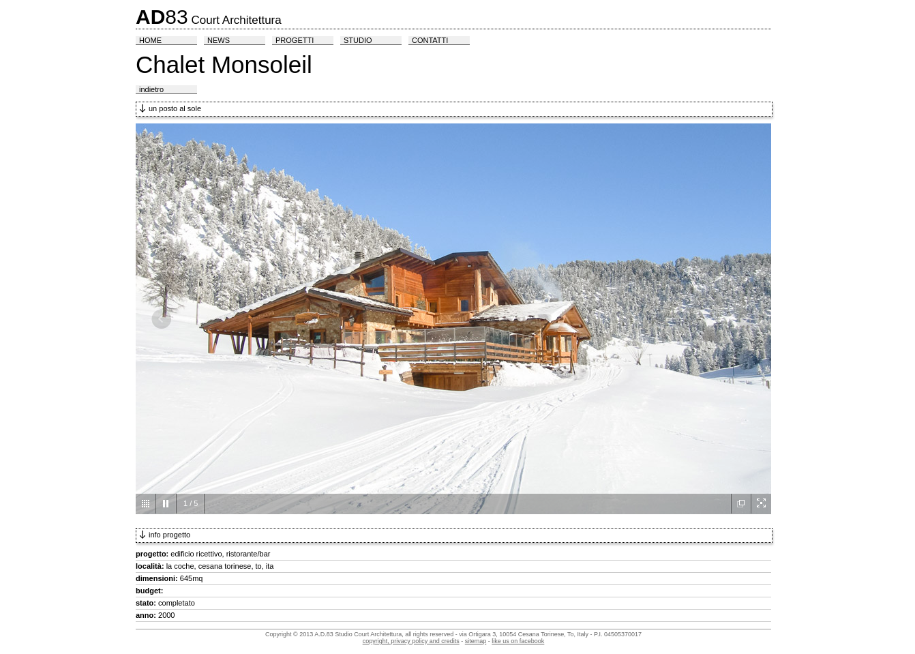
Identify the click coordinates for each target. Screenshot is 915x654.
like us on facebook (518, 641)
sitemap (476, 641)
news (218, 40)
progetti (294, 40)
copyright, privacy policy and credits (411, 641)
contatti (430, 40)
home (150, 40)
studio (358, 40)
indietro (151, 89)
